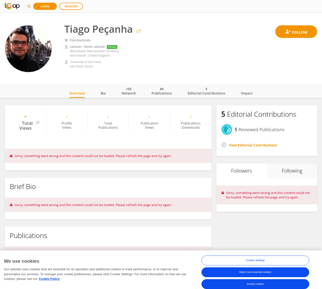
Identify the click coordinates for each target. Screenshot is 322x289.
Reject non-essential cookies (255, 273)
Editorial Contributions (206, 91)
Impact (247, 93)
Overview (77, 93)
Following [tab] (292, 170)
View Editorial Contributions (253, 145)
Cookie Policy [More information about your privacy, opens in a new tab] (49, 280)
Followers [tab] (241, 170)
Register (71, 6)
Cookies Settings (255, 261)
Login (45, 6)
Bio (103, 93)
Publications (162, 91)
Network (129, 91)
